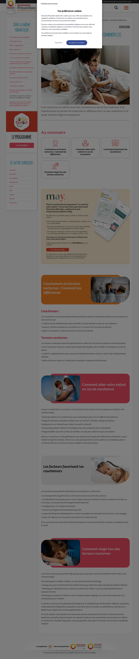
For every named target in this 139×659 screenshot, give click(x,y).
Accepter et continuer (76, 42)
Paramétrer (58, 42)
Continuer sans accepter (49, 3)
